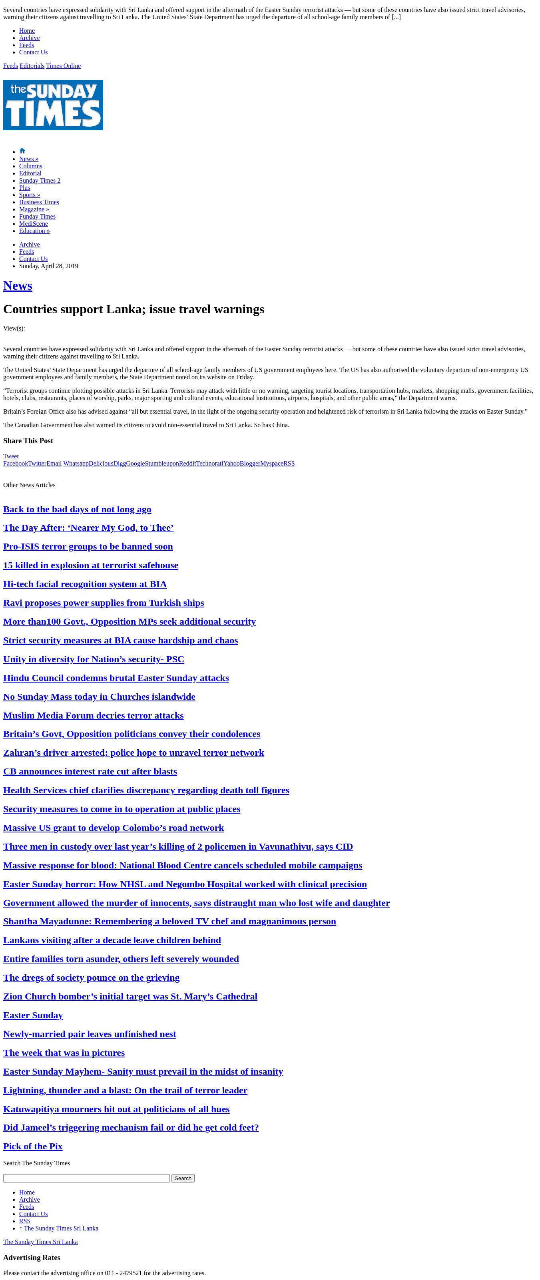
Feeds (26, 45)
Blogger (250, 463)
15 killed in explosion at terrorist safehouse (90, 565)
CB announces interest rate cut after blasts (90, 771)
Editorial (30, 173)
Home (27, 30)
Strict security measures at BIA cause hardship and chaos (120, 640)
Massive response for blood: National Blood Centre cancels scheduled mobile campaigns (183, 865)
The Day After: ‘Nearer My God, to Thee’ (88, 527)
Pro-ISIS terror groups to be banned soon (88, 546)
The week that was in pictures (64, 1052)
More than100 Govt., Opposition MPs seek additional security (129, 621)
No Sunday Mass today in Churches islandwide (99, 696)
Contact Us (33, 52)
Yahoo (231, 463)
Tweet (11, 456)
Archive (29, 37)
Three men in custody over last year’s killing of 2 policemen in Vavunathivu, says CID (178, 846)
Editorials (32, 65)
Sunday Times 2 (39, 180)
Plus (24, 187)
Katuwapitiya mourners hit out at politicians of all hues (116, 1109)
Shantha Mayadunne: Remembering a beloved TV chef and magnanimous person (169, 921)
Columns (30, 166)
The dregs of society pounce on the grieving (91, 977)
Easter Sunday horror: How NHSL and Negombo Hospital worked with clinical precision (185, 884)
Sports (29, 194)
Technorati (209, 463)
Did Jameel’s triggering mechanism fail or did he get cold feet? (131, 1127)
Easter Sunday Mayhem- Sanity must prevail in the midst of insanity (143, 1071)
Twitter (37, 463)
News (28, 158)
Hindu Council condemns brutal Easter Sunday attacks (116, 678)
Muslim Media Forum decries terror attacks (93, 715)
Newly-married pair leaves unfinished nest (89, 1034)
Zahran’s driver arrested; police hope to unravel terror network (133, 752)
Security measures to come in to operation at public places (122, 809)
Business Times (39, 202)
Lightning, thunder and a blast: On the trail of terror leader (125, 1090)
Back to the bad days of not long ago (77, 509)
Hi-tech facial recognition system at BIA (85, 584)
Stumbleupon (162, 463)
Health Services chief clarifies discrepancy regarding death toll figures (146, 790)
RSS (289, 463)
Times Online (63, 65)
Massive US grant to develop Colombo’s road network (113, 827)
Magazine (34, 209)
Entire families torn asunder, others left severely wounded (121, 959)
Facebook (15, 463)
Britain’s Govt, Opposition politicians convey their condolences (131, 734)
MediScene (33, 223)
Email (54, 463)
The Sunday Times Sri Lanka (58, 1228)
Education (34, 230)
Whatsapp (76, 463)
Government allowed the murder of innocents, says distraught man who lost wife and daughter (196, 903)
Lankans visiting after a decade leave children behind (112, 940)
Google (135, 463)
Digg (119, 463)
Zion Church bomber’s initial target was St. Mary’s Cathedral (130, 996)
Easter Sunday (33, 1015)
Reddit (187, 463)
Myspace (271, 463)
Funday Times (37, 216)
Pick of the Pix (33, 1146)
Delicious (101, 463)
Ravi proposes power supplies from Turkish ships (103, 602)
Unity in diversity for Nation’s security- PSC (93, 659)
